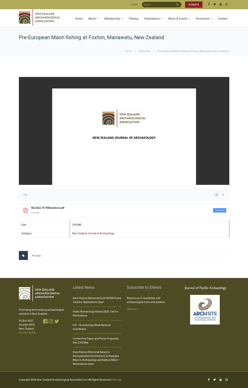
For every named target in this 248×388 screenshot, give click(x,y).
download (144, 51)
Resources (203, 18)
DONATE (194, 4)
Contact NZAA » (28, 332)
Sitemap (117, 379)
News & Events (177, 18)
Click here (132, 309)
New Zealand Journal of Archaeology (93, 233)
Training (133, 18)
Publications (152, 18)
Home (79, 18)
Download (220, 210)
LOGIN (134, 4)
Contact (222, 18)
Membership (112, 18)
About (92, 18)
